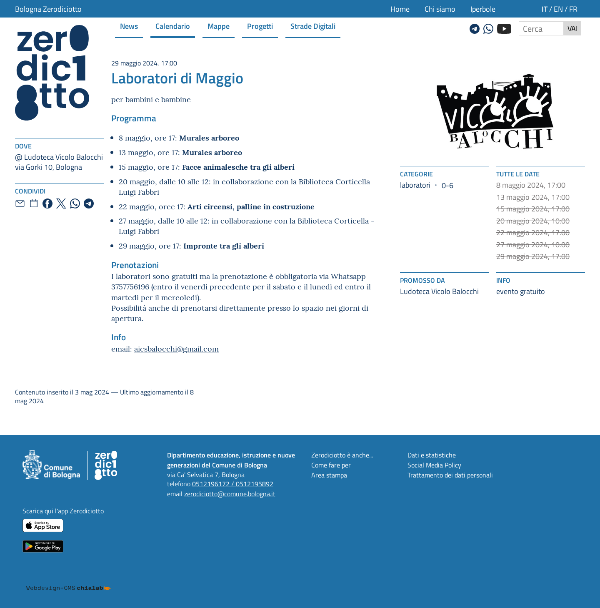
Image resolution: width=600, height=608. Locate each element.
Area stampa (329, 474)
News (129, 25)
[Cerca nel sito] (541, 28)
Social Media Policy (434, 464)
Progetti (260, 25)
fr (573, 9)
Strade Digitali (312, 25)
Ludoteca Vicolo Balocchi (439, 291)
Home (400, 9)
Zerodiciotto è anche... (342, 454)
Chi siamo (440, 9)
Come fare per (331, 464)
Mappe (219, 25)
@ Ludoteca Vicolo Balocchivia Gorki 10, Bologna (59, 162)
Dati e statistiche (432, 454)
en (558, 9)
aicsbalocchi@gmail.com (176, 348)
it (545, 8)
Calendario (172, 25)
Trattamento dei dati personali (450, 474)
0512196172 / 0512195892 (232, 483)
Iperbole (482, 9)
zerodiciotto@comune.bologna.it (229, 493)
